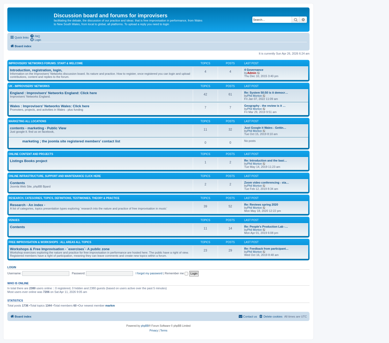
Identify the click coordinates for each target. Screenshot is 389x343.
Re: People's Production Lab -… (266, 226)
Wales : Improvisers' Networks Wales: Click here (49, 106)
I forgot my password (149, 273)
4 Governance (253, 69)
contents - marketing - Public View (38, 128)
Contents (17, 183)
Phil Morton (254, 95)
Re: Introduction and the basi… (265, 160)
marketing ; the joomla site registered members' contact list (71, 141)
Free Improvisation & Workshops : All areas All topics (50, 242)
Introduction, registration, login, (36, 70)
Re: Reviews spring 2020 (261, 204)
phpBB (145, 325)
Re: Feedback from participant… (266, 248)
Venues (14, 220)
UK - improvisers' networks (29, 86)
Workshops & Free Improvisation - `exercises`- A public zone (60, 249)
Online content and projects (31, 154)
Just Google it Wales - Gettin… (265, 127)
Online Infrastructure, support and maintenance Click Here (55, 176)
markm (110, 305)
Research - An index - (27, 205)
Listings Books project (28, 161)
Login (11, 267)
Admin (251, 72)
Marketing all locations (27, 121)
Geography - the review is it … (265, 105)
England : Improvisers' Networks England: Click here (53, 93)
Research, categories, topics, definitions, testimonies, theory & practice (64, 198)
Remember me (176, 273)
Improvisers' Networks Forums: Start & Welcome (46, 63)
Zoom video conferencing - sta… (266, 182)
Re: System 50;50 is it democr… (266, 92)
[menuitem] (35, 36)
